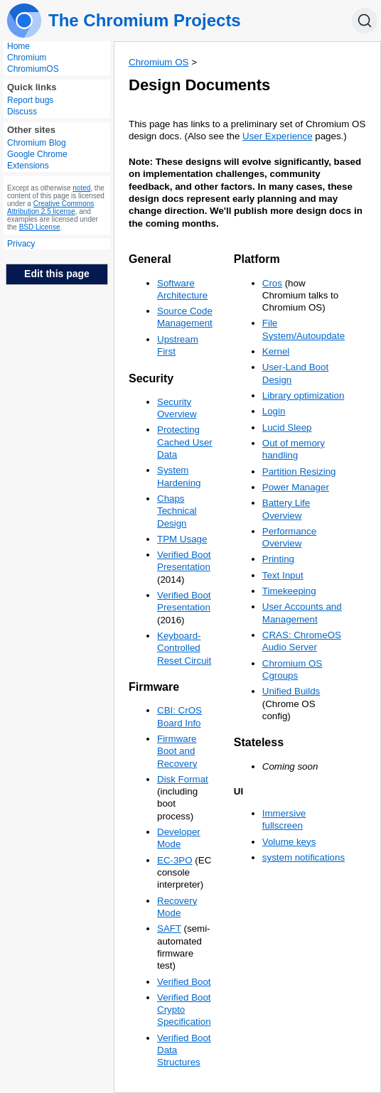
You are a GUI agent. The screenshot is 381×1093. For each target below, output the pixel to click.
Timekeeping (289, 591)
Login (274, 411)
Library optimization (303, 395)
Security (151, 378)
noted (81, 188)
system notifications (303, 857)
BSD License (39, 227)
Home (18, 46)
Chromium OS (158, 62)
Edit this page (57, 273)
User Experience (277, 136)
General (150, 259)
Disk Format (182, 779)
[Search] (364, 20)
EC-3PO (175, 860)
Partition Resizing (299, 471)
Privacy (21, 244)
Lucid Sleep (287, 427)
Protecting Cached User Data (185, 442)
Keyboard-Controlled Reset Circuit (184, 648)
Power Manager (295, 487)
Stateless (259, 742)
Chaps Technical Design (177, 511)
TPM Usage (182, 539)
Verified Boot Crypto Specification (184, 1010)
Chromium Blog (36, 143)
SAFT (169, 928)
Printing (278, 559)
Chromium (26, 58)
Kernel (276, 351)
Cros (272, 283)
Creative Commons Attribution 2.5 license (50, 207)
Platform (257, 259)
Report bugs (30, 100)
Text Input (283, 575)
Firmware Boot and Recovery (177, 751)
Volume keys (289, 841)
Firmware (154, 687)
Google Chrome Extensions (37, 160)
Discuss (22, 112)
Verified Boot (184, 981)
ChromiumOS (33, 69)
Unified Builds (291, 691)
